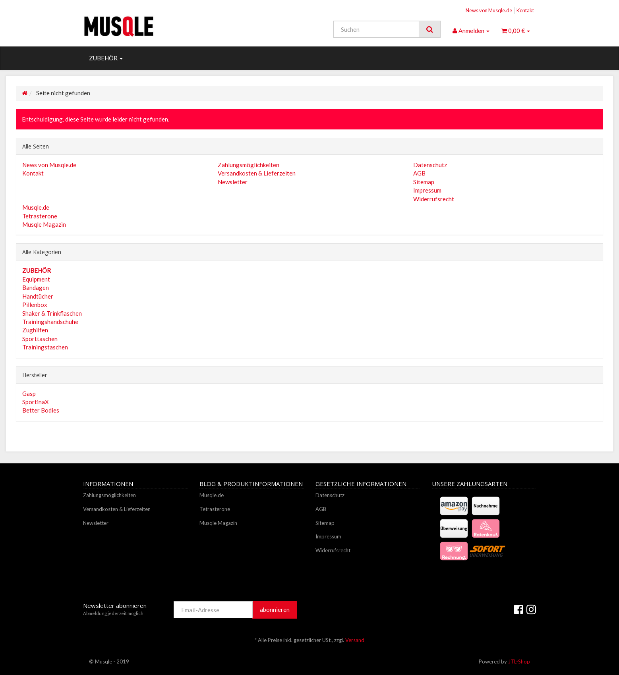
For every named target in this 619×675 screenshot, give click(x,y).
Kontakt (525, 10)
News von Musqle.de (489, 10)
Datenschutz (430, 164)
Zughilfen (35, 330)
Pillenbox (34, 304)
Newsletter (233, 181)
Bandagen (35, 287)
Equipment (36, 279)
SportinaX (35, 401)
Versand (354, 640)
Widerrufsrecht (433, 198)
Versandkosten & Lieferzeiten (257, 173)
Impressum (427, 190)
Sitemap (423, 181)
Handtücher (37, 296)
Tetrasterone (39, 216)
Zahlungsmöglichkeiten (248, 164)
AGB (419, 173)
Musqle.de (35, 207)
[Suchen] (376, 29)
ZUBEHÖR (106, 58)
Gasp (29, 393)
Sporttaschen (40, 338)
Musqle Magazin (44, 224)
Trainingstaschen (45, 347)
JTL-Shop (519, 661)
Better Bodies (40, 410)
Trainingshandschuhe (50, 321)
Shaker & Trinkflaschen (52, 313)
